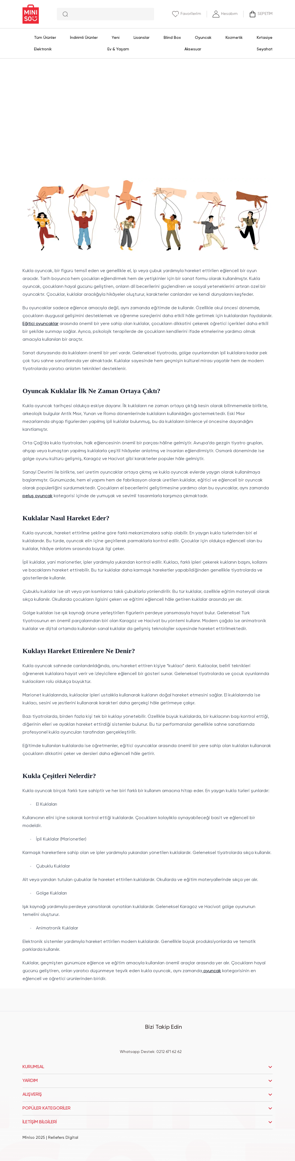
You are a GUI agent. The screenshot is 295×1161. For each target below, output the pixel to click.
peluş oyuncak (37, 496)
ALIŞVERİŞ (147, 1094)
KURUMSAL (147, 1067)
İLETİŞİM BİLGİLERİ (147, 1122)
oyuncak (211, 971)
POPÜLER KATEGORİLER (147, 1108)
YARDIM (147, 1081)
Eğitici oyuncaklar (40, 324)
